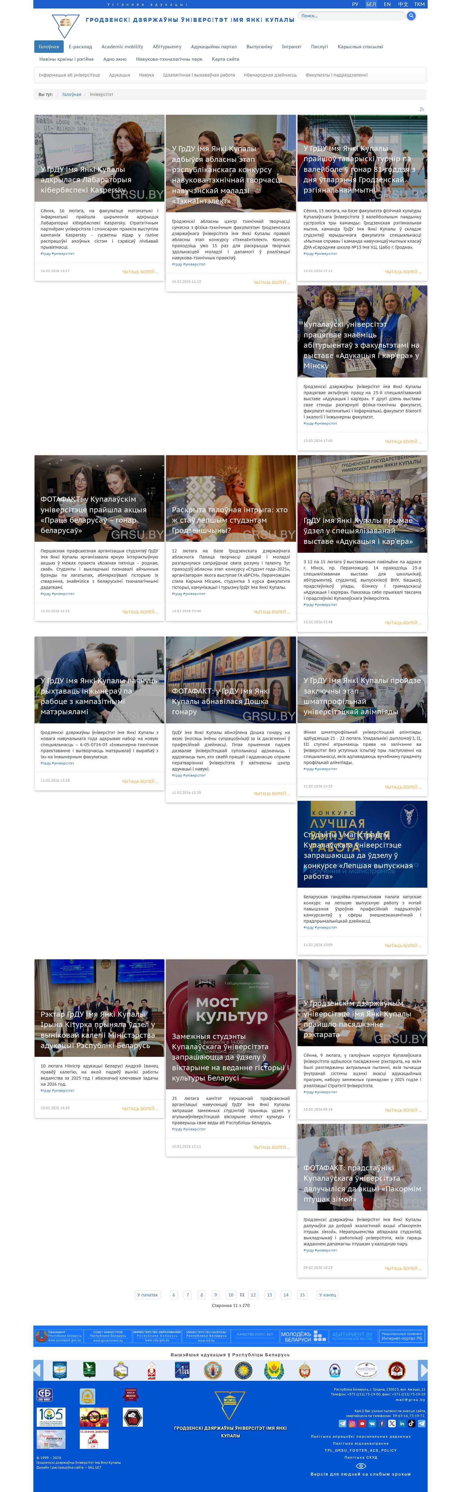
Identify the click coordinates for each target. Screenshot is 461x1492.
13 (269, 1295)
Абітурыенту (167, 47)
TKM (419, 4)
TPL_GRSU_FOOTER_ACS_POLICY (361, 1450)
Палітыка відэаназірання (361, 1443)
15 (302, 1295)
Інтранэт (291, 47)
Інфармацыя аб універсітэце (69, 75)
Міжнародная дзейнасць (270, 75)
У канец (327, 1295)
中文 (403, 4)
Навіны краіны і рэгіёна (66, 59)
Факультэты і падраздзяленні (337, 75)
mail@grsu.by (411, 1400)
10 (230, 1295)
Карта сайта (225, 59)
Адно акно (114, 59)
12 (253, 1295)
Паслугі (319, 47)
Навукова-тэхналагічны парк (169, 59)
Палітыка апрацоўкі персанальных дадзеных (361, 1436)
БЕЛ (371, 4)
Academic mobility (122, 47)
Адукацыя (119, 75)
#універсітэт (63, 253)
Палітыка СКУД (361, 1457)
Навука (146, 75)
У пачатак (147, 1295)
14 (286, 1295)
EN (387, 4)
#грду (46, 253)
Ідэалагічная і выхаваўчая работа (199, 75)
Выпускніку (259, 47)
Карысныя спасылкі (360, 47)
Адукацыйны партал (214, 47)
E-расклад (80, 47)
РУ (355, 4)
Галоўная (49, 47)
